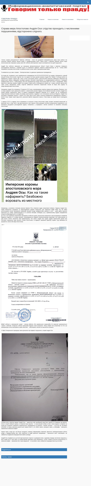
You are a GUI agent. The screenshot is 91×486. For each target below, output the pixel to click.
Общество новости (82, 19)
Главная (41, 19)
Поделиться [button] (6, 449)
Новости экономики (67, 19)
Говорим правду (9, 19)
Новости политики (53, 19)
